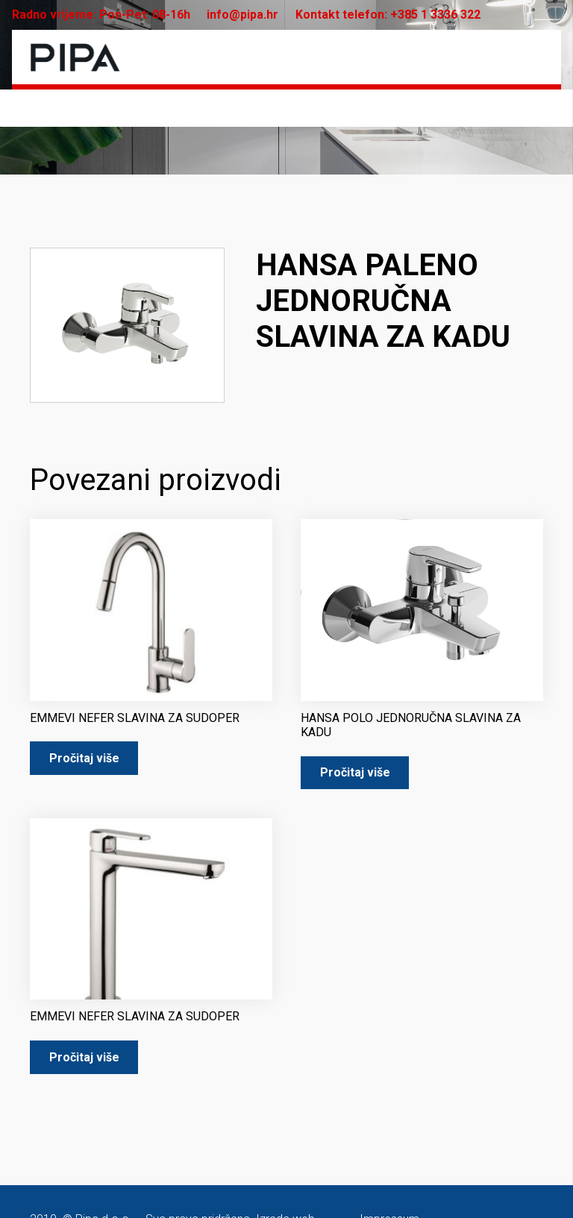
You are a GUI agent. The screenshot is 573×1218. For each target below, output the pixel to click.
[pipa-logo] (75, 57)
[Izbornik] (532, 57)
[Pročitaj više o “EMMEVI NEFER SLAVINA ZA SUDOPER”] (84, 758)
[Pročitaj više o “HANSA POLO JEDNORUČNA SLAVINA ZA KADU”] (355, 773)
